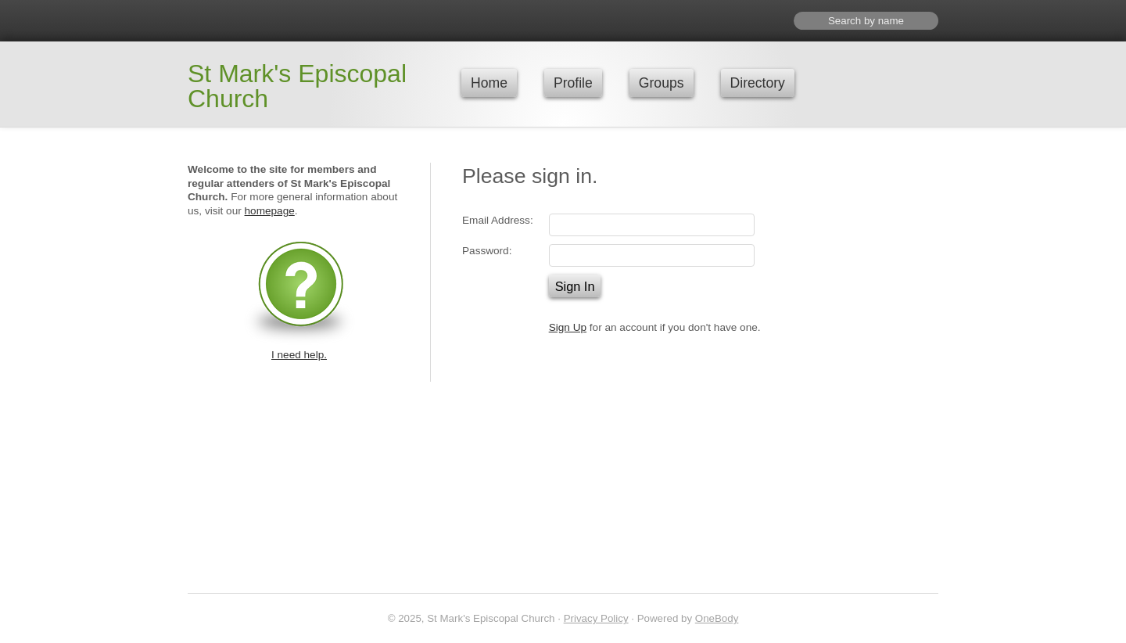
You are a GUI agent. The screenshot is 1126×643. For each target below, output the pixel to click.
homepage (270, 211)
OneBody (717, 618)
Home (489, 83)
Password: (486, 251)
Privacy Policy (596, 618)
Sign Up (567, 327)
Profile (573, 83)
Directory (757, 83)
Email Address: (497, 220)
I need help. (299, 355)
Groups (661, 83)
